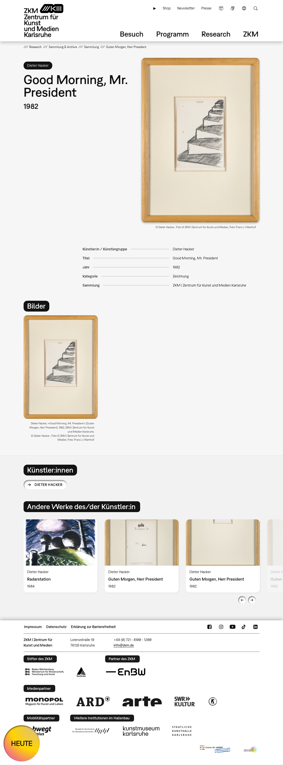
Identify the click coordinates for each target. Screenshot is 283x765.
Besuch (131, 34)
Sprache (244, 8)
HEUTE (21, 743)
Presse (206, 8)
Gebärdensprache (232, 8)
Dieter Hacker (48, 485)
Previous (242, 600)
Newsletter (186, 8)
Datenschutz (56, 627)
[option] (62, 380)
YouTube (232, 627)
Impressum (33, 627)
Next (252, 600)
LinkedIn (255, 627)
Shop (167, 8)
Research (216, 34)
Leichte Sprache (221, 8)
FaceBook (209, 627)
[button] (200, 140)
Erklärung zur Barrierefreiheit (93, 627)
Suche (255, 8)
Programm (172, 34)
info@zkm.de (124, 645)
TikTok (244, 627)
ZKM (250, 34)
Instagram (221, 627)
